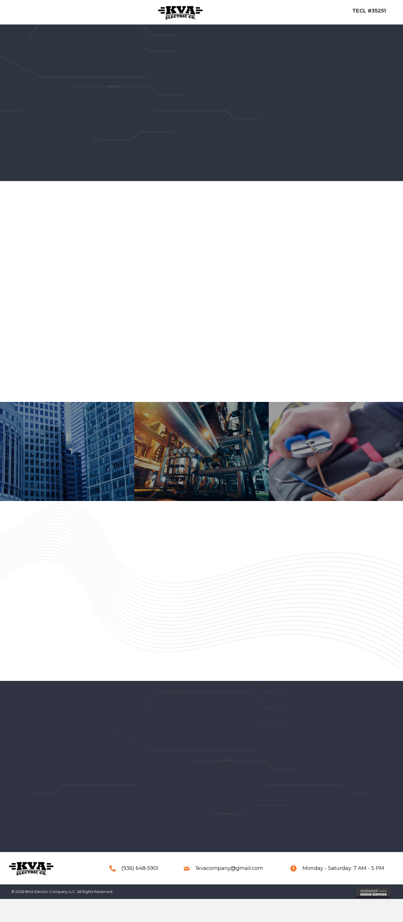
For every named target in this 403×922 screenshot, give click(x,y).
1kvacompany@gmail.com (229, 876)
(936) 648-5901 (139, 876)
